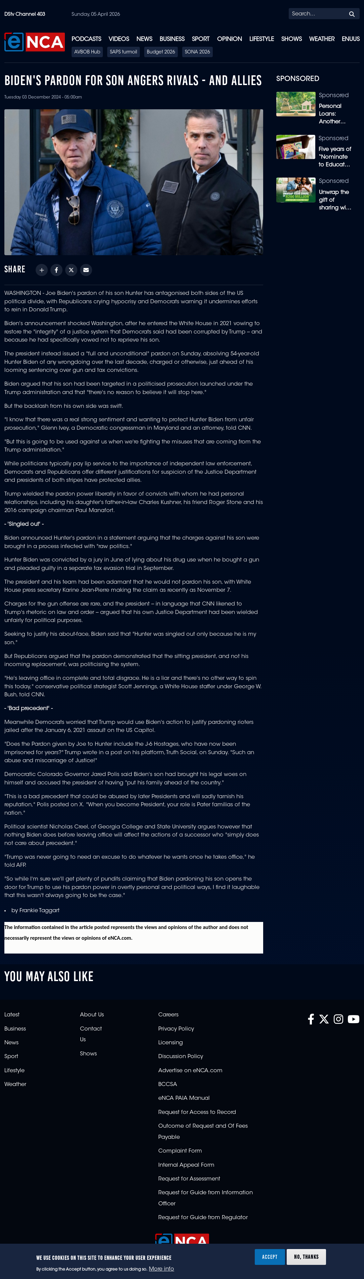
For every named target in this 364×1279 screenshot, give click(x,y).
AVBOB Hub (87, 52)
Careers (168, 1015)
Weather (321, 39)
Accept (270, 1256)
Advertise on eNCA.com (190, 1071)
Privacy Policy (176, 1029)
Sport (200, 39)
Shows (291, 39)
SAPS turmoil (123, 52)
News (144, 39)
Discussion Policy (180, 1056)
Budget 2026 (161, 52)
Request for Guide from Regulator (203, 1217)
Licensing (170, 1043)
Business (172, 39)
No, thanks (306, 1256)
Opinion (229, 39)
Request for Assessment (189, 1179)
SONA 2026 (197, 52)
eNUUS (351, 39)
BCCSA (167, 1084)
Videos (119, 39)
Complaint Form (180, 1151)
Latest (11, 1015)
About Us (92, 1015)
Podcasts (86, 39)
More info (161, 1269)
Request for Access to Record (197, 1112)
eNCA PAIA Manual (184, 1098)
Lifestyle (261, 39)
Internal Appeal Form (186, 1165)
